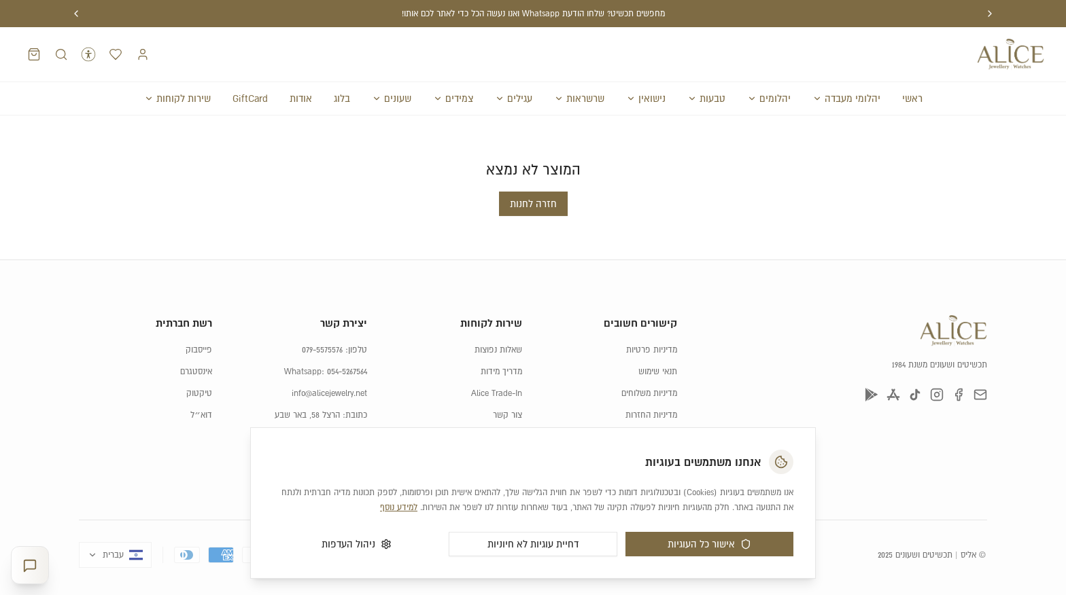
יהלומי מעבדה (846, 98)
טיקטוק (199, 393)
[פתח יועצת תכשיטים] (29, 565)
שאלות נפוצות (498, 350)
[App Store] (893, 394)
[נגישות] (88, 54)
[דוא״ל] (980, 394)
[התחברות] (143, 54)
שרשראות (579, 98)
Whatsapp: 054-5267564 (325, 371)
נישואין (646, 98)
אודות (301, 98)
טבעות (706, 98)
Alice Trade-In (496, 393)
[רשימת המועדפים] (115, 54)
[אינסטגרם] (937, 394)
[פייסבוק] (958, 394)
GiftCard (250, 98)
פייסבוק (199, 350)
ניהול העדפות (357, 544)
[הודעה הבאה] (76, 13)
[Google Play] (871, 394)
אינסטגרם (196, 371)
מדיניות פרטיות (651, 350)
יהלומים (769, 98)
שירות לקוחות (177, 98)
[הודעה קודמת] (990, 13)
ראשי (912, 98)
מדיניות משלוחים (649, 393)
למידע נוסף (398, 507)
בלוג (342, 98)
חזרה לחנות (533, 203)
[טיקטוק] (915, 394)
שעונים (391, 98)
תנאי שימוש (657, 371)
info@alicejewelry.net (329, 393)
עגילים (513, 98)
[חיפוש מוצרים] (61, 54)
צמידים (453, 98)
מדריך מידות (501, 371)
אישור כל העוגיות (709, 544)
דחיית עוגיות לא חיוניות (533, 544)
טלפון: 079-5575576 (334, 350)
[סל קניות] (34, 54)
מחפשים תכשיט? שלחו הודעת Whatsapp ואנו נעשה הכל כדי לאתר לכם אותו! (533, 13)
